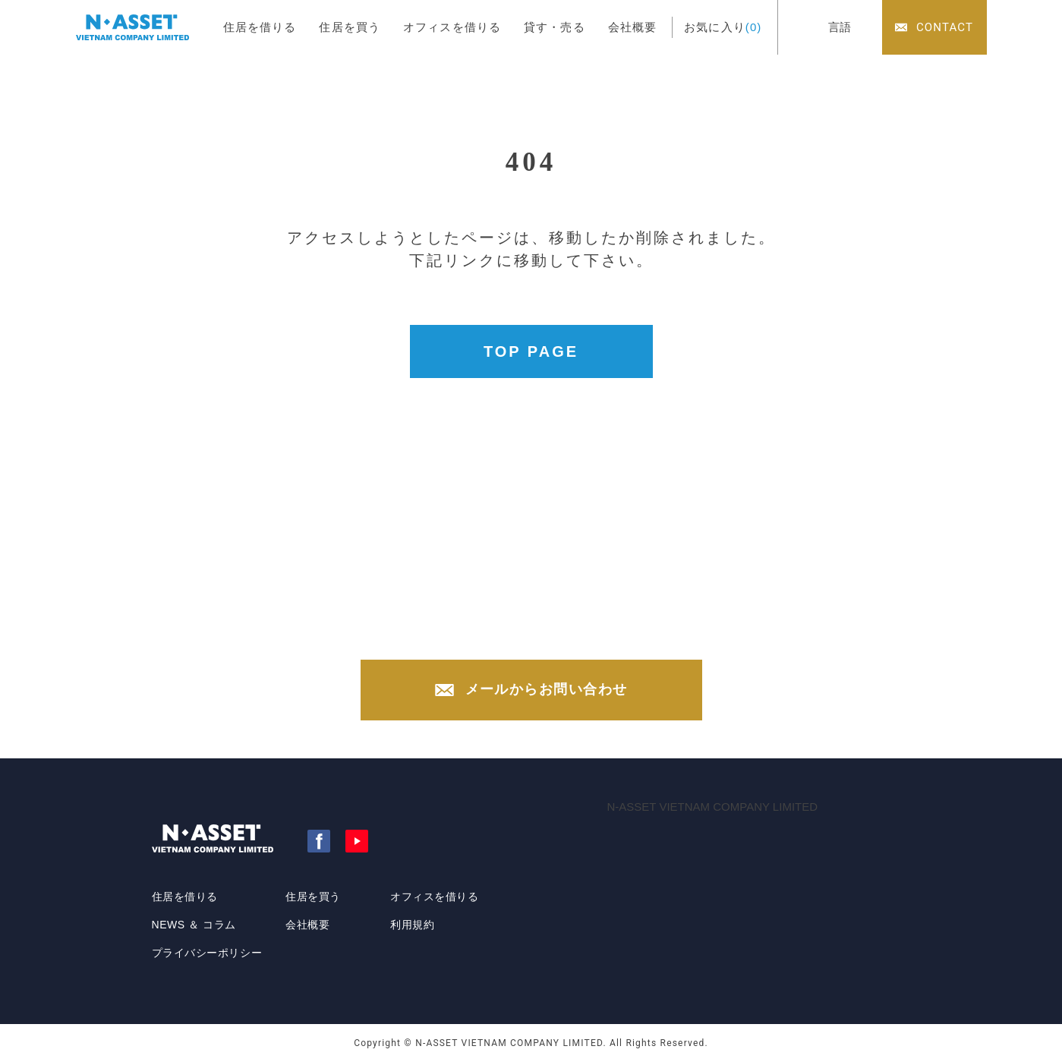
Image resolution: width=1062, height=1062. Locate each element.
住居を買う (349, 26)
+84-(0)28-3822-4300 (546, 628)
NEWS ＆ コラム (194, 925)
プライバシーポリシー (207, 953)
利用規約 (412, 925)
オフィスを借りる (452, 26)
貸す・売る (554, 26)
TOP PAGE (531, 351)
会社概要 (632, 26)
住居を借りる (260, 26)
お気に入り (722, 26)
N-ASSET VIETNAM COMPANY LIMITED (712, 806)
